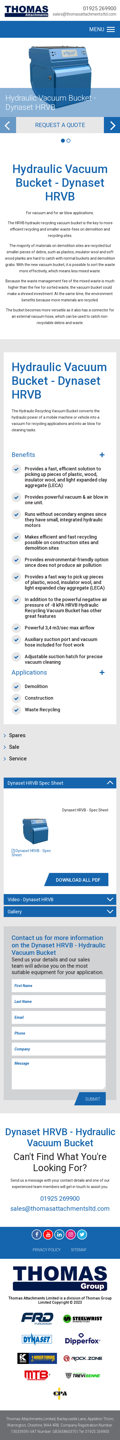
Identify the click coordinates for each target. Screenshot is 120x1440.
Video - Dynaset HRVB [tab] (60, 899)
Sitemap (79, 1250)
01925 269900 (99, 8)
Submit (92, 1099)
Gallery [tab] (60, 911)
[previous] (8, 125)
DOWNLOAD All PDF (78, 880)
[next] (112, 125)
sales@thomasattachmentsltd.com (84, 14)
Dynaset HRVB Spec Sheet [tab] (60, 783)
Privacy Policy (47, 1250)
